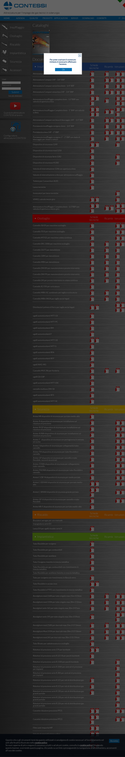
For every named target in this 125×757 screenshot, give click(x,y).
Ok (63, 69)
